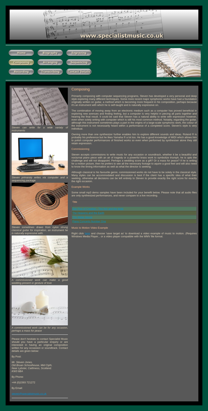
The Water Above (82, 217)
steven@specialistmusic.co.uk (29, 393)
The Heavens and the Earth (88, 212)
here (87, 233)
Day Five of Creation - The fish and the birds (97, 208)
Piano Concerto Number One (89, 221)
